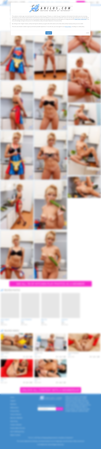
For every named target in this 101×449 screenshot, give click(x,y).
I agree (49, 33)
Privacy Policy (68, 26)
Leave (87, 33)
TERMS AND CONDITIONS (80, 19)
